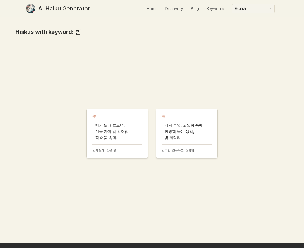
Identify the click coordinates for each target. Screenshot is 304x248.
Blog (195, 8)
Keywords (215, 8)
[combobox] (253, 8)
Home (152, 8)
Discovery (174, 8)
